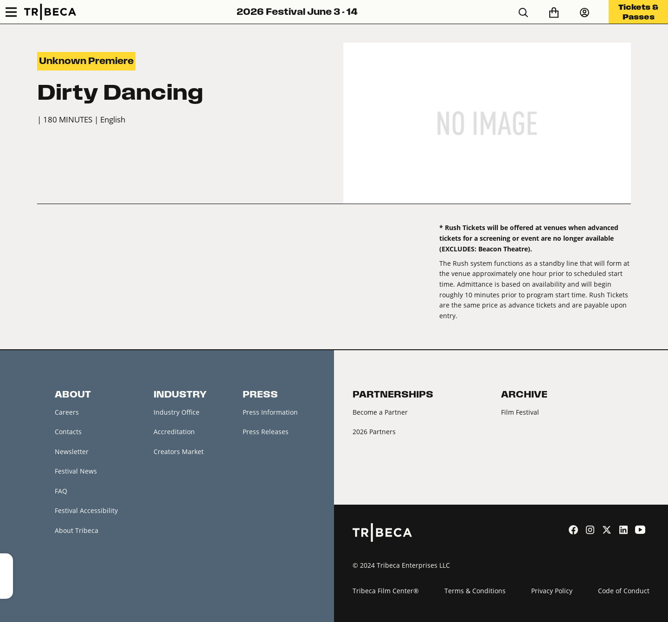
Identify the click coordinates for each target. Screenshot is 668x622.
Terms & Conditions (475, 590)
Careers (67, 412)
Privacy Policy (551, 590)
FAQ (61, 491)
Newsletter (72, 451)
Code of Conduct (623, 590)
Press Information (270, 412)
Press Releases (266, 431)
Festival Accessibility (86, 510)
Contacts (68, 431)
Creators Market (179, 451)
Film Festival (520, 412)
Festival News (76, 471)
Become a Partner (380, 412)
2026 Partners (374, 431)
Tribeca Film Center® (386, 590)
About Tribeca (76, 530)
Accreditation (174, 431)
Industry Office (176, 412)
